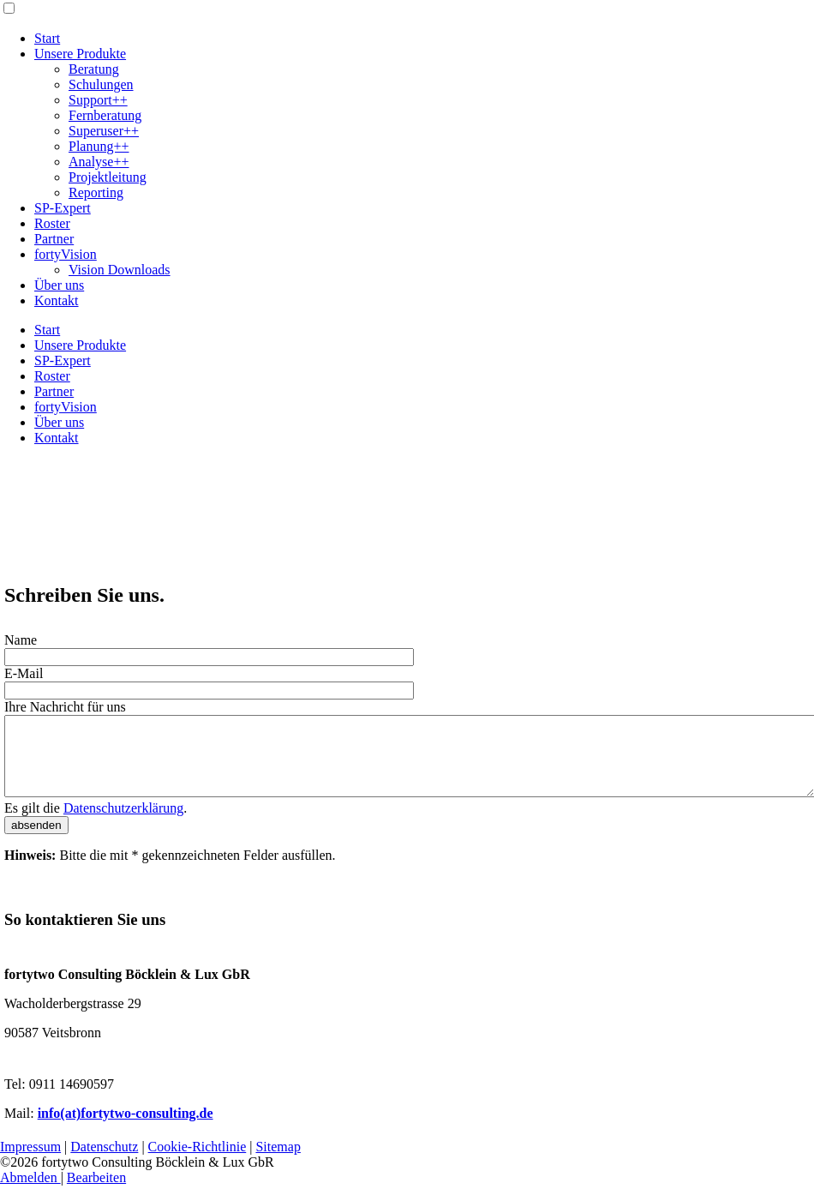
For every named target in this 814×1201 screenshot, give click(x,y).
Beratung (94, 69)
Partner (54, 238)
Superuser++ (104, 130)
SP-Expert (62, 208)
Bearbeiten (96, 1193)
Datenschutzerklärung (123, 823)
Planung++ (99, 146)
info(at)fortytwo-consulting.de (125, 1128)
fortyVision (65, 254)
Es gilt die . (95, 823)
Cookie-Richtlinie (197, 1162)
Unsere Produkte (80, 53)
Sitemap (277, 1162)
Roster (52, 223)
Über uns (59, 285)
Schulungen (101, 84)
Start (47, 38)
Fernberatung (105, 115)
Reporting (96, 192)
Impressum (30, 1162)
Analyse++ (99, 161)
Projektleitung (108, 177)
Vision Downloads (120, 269)
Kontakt (56, 300)
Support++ (98, 100)
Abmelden (30, 1193)
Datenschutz (104, 1162)
